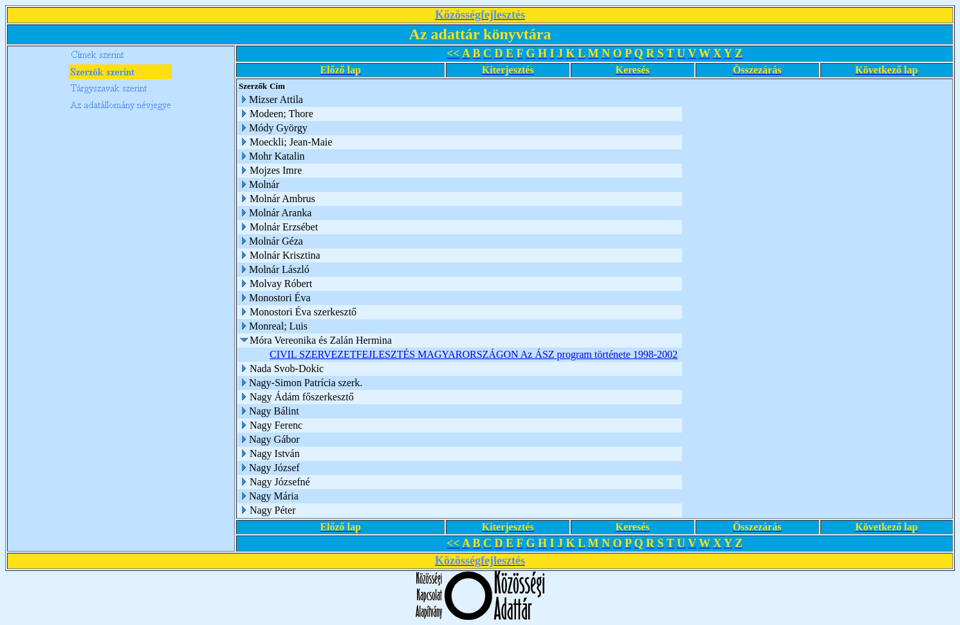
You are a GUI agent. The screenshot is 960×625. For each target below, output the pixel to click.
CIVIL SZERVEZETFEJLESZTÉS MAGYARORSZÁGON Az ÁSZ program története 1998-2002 (474, 354)
